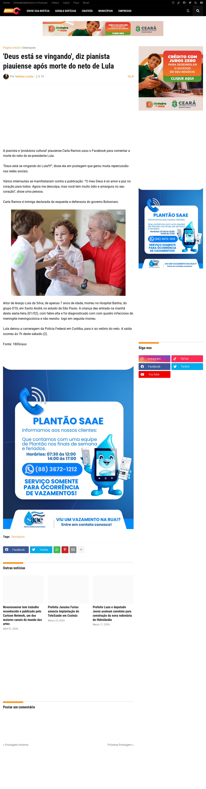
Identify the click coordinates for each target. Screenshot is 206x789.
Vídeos (55, 2)
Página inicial (11, 47)
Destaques (29, 47)
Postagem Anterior (17, 744)
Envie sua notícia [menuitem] (38, 10)
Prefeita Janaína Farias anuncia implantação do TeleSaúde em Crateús (63, 611)
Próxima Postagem (120, 744)
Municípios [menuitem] (105, 10)
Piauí (76, 2)
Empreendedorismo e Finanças (30, 2)
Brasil (86, 2)
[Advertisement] (64, 116)
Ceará (66, 2)
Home (6, 2)
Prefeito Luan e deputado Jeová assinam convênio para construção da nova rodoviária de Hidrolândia (112, 613)
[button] (188, 11)
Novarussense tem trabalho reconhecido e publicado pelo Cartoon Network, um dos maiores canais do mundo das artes (22, 615)
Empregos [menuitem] (125, 10)
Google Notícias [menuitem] (65, 10)
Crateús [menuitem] (87, 10)
